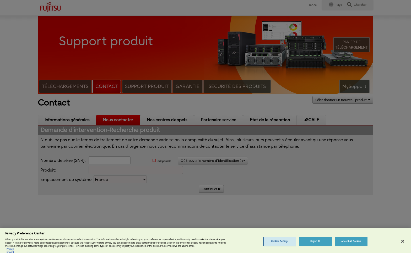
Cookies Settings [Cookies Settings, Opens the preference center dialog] (279, 243)
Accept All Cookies (351, 243)
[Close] (402, 243)
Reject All (315, 243)
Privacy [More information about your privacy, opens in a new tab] (10, 251)
